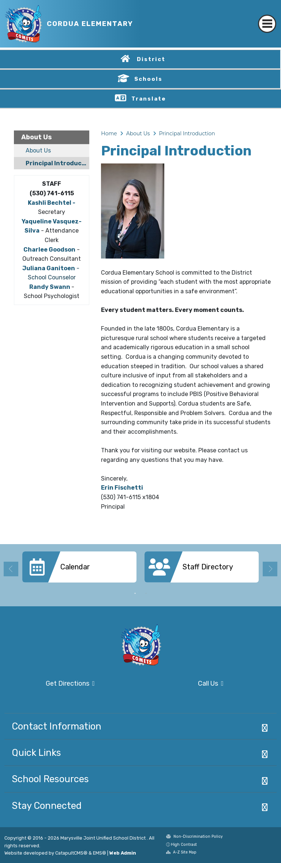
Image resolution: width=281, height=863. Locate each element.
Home (109, 133)
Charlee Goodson (49, 249)
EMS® (99, 853)
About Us (36, 137)
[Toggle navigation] (267, 17)
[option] (79, 569)
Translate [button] (148, 98)
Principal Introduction (57, 163)
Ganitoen (60, 268)
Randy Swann (49, 286)
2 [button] (146, 593)
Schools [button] (148, 79)
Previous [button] (11, 569)
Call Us (184, 683)
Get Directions (49, 685)
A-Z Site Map (181, 853)
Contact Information (56, 726)
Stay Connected (47, 805)
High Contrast (184, 844)
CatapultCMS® (71, 853)
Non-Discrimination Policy (194, 837)
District (151, 59)
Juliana (33, 268)
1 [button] (135, 593)
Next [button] (270, 569)
